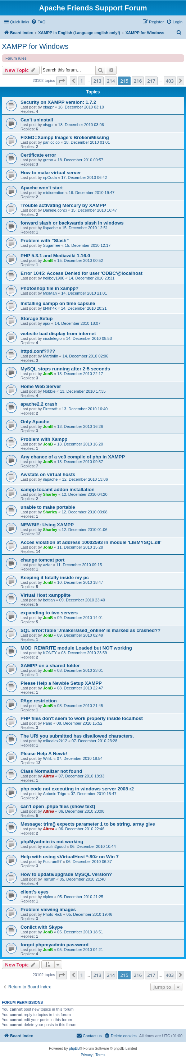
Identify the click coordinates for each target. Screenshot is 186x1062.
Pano (47, 723)
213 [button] (97, 81)
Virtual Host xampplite (46, 595)
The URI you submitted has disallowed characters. (77, 736)
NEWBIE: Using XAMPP (47, 524)
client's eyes (35, 892)
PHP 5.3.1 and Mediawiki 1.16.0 (55, 255)
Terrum (49, 879)
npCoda (50, 177)
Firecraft (50, 409)
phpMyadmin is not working (52, 841)
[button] (61, 81)
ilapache (50, 228)
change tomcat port (42, 560)
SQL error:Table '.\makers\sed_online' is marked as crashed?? (90, 630)
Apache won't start (42, 187)
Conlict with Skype (42, 927)
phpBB (74, 1049)
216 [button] (138, 81)
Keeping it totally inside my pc (55, 577)
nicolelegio (52, 338)
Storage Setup (37, 318)
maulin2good (54, 846)
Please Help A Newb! (44, 753)
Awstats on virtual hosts (48, 474)
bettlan (49, 600)
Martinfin (50, 356)
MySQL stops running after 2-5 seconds (65, 368)
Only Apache (35, 421)
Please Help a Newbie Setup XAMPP (61, 683)
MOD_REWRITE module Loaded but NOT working (76, 648)
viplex (48, 897)
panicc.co (51, 142)
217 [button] (151, 81)
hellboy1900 (53, 278)
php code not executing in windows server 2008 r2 (77, 788)
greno (48, 160)
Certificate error (38, 155)
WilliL (47, 758)
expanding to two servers (49, 612)
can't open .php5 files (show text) (58, 806)
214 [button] (111, 81)
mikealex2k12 (55, 741)
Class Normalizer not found (51, 771)
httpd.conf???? (38, 351)
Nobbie (49, 391)
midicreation (53, 192)
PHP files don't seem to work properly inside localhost (82, 718)
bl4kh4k (49, 308)
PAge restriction (39, 700)
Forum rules (16, 58)
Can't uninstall (37, 120)
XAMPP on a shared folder (50, 665)
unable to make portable (48, 507)
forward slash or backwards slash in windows (72, 223)
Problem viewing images (48, 909)
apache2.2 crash (39, 404)
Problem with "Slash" (45, 240)
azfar (47, 565)
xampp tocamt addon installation (58, 489)
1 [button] (81, 81)
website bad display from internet (58, 333)
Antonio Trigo (54, 793)
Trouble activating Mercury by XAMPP (63, 205)
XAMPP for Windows (35, 46)
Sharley (50, 494)
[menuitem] (38, 22)
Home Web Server (41, 386)
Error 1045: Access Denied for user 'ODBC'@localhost (81, 273)
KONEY (50, 653)
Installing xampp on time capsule (58, 303)
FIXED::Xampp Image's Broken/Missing (65, 137)
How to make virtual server (51, 172)
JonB (48, 260)
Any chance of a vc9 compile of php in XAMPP (73, 457)
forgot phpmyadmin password (55, 944)
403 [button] (170, 81)
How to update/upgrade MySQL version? (66, 874)
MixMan (50, 293)
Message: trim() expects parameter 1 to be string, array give (88, 824)
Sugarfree (51, 245)
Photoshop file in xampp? (49, 288)
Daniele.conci (55, 210)
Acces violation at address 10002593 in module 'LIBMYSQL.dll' (91, 542)
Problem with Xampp (44, 439)
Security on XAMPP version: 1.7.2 (58, 102)
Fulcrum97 (52, 861)
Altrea (48, 776)
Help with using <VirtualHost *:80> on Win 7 (70, 856)
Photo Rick (52, 914)
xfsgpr (48, 107)
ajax (46, 323)
